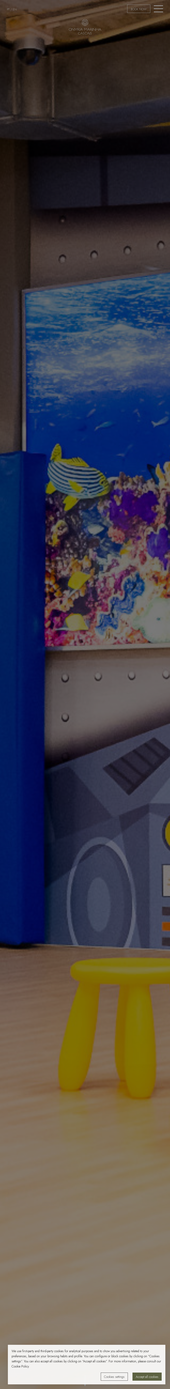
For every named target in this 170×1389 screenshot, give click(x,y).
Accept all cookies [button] (147, 1376)
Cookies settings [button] (114, 1376)
